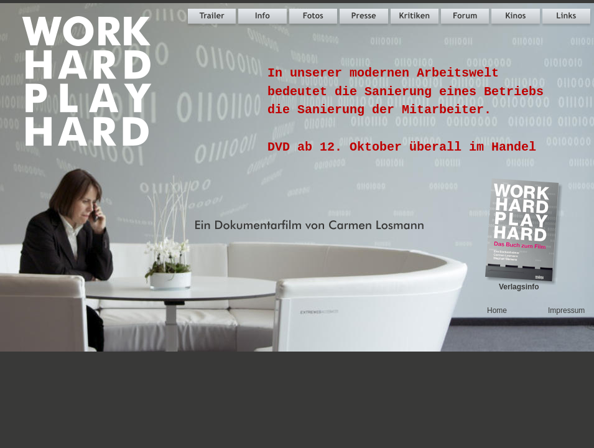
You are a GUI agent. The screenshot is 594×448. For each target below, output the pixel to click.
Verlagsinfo (519, 286)
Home (497, 310)
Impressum (566, 310)
